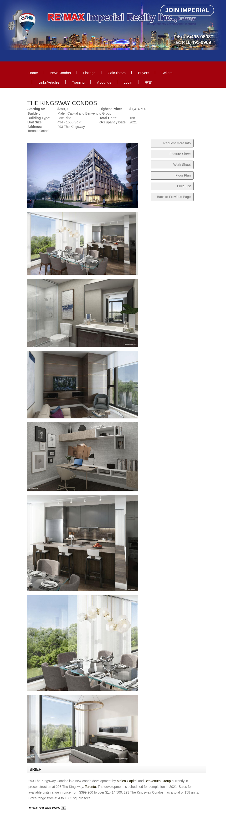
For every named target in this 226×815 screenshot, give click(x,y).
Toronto (90, 787)
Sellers (166, 73)
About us (104, 82)
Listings (89, 73)
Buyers (143, 73)
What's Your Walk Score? (47, 807)
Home (33, 73)
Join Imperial (187, 10)
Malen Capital (127, 781)
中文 (148, 82)
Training (78, 82)
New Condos (60, 73)
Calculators (117, 73)
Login (127, 82)
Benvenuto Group (158, 781)
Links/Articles (48, 82)
